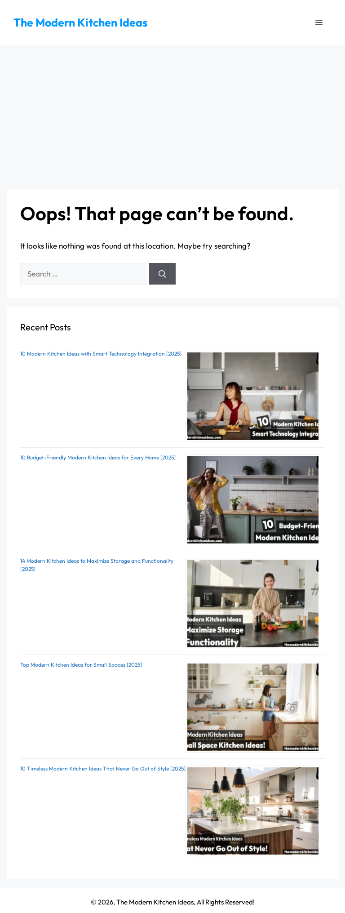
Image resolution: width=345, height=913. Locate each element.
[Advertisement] (172, 112)
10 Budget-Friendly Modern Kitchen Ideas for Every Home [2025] (98, 457)
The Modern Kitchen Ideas (80, 22)
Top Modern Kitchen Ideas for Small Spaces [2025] (81, 664)
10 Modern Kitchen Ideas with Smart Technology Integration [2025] (100, 353)
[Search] (162, 274)
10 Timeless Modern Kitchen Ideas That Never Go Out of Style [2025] (103, 768)
